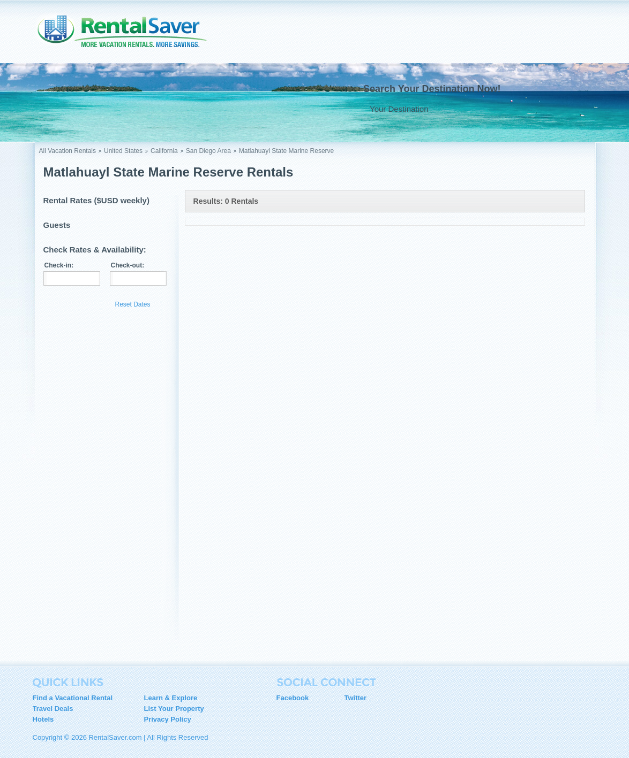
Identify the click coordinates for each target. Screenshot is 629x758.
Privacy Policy (167, 719)
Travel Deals (53, 709)
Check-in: (59, 265)
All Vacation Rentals (67, 151)
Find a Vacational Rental (73, 698)
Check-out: (128, 265)
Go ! (563, 108)
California (164, 151)
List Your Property (174, 709)
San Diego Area (208, 151)
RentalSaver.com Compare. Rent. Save (128, 34)
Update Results (76, 304)
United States (123, 151)
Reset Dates (133, 304)
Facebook (292, 698)
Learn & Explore (171, 698)
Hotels (43, 719)
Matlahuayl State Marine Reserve (286, 151)
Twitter (356, 698)
